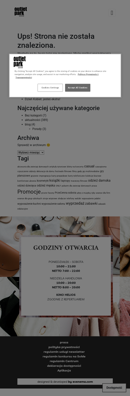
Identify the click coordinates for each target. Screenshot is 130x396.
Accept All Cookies (77, 87)
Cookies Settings (50, 87)
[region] (65, 76)
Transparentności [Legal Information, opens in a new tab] (24, 77)
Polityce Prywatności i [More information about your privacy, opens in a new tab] (88, 74)
